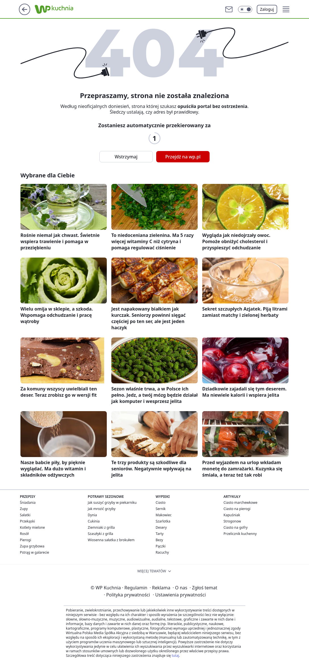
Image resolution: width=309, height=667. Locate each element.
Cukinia (94, 521)
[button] (245, 9)
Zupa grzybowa (32, 546)
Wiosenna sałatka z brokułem (111, 540)
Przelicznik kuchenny (240, 533)
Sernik (161, 508)
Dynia (92, 515)
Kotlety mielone (32, 527)
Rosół (24, 533)
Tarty (160, 533)
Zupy (24, 508)
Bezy (159, 540)
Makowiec (164, 515)
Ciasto (161, 502)
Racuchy (162, 552)
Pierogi (25, 540)
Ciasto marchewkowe (240, 502)
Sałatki (25, 515)
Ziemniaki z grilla (101, 527)
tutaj (175, 655)
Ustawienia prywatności (179, 595)
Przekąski (27, 521)
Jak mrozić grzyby (102, 508)
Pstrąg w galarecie (34, 552)
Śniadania (28, 502)
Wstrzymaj (126, 157)
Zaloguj (267, 9)
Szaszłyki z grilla (100, 533)
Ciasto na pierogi (237, 508)
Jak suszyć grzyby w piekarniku (112, 502)
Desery (161, 527)
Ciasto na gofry (236, 527)
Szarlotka (163, 521)
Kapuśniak (232, 515)
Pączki (161, 546)
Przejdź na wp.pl (183, 157)
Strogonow (232, 521)
